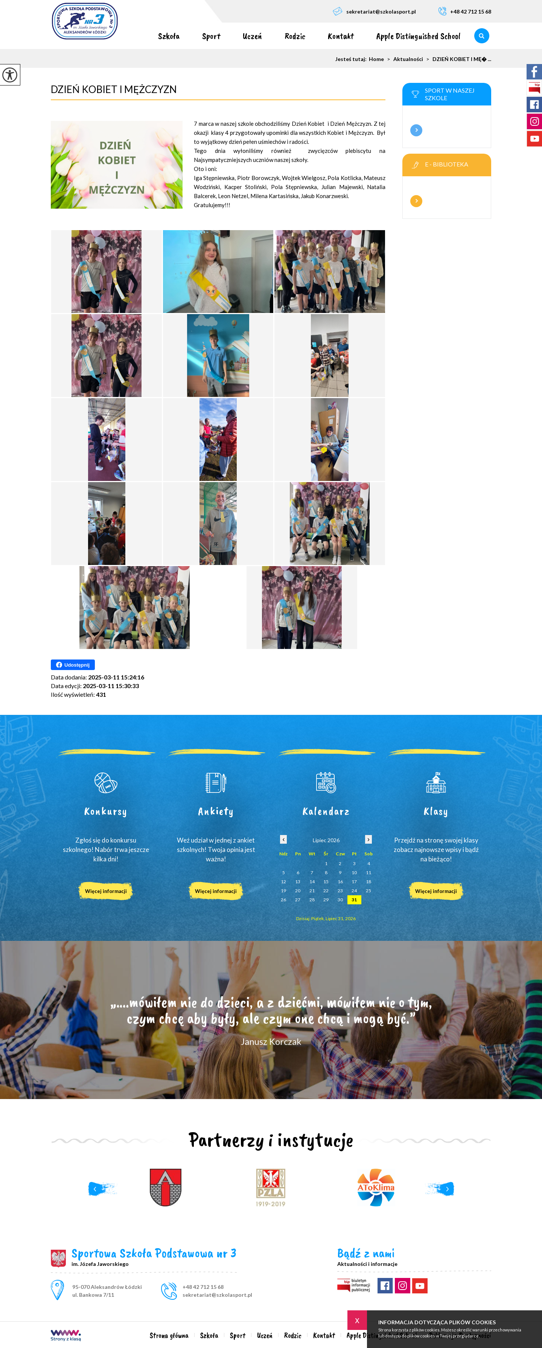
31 (354, 899)
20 (297, 890)
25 (368, 890)
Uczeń (252, 35)
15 (326, 881)
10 (354, 872)
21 (312, 890)
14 (312, 881)
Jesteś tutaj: (352, 59)
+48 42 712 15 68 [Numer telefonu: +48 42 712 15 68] (203, 1287)
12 (283, 881)
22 (326, 890)
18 (368, 881)
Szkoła (169, 35)
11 (368, 872)
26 (283, 899)
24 (354, 890)
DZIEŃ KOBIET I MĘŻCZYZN (114, 89)
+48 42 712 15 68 (464, 11)
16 (340, 881)
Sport (211, 35)
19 (283, 890)
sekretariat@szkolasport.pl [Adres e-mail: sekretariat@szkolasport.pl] (217, 1295)
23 (340, 890)
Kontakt (341, 35)
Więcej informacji (416, 130)
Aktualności (403, 59)
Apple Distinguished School (418, 35)
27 (297, 899)
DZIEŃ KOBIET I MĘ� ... (457, 59)
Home (376, 59)
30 (340, 899)
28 (312, 899)
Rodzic (295, 35)
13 (297, 881)
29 (326, 899)
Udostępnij (73, 665)
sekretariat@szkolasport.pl (374, 11)
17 (354, 881)
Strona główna (135, 36)
